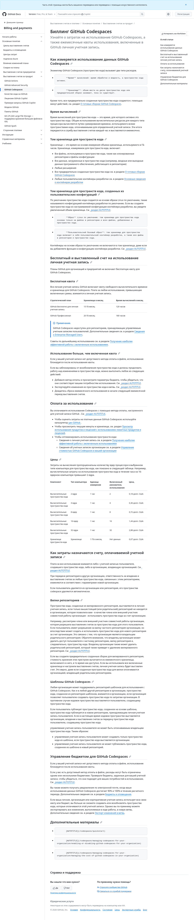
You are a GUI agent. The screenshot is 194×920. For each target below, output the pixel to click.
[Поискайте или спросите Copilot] (100, 14)
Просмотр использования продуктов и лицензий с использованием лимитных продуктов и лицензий (98, 430)
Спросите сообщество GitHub (112, 887)
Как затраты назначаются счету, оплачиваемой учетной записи (97, 554)
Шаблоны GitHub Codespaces (72, 682)
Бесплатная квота (64, 281)
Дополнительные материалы (76, 822)
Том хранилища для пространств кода (78, 139)
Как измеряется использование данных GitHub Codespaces (89, 61)
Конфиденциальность (90, 909)
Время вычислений (65, 112)
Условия (74, 909)
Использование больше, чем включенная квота (85, 353)
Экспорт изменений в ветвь (109, 812)
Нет (67, 888)
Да (55, 888)
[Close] (186, 4)
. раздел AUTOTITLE (100, 210)
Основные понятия (91, 23)
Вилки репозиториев (66, 600)
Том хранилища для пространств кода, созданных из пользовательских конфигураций (87, 192)
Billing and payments (18, 28)
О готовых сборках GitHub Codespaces (101, 103)
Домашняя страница (13, 22)
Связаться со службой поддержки (114, 891)
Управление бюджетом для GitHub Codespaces (90, 756)
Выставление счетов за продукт (118, 23)
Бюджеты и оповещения (118, 794)
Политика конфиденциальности (63, 893)
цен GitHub (74, 422)
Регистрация (183, 14)
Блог (145, 909)
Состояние (108, 909)
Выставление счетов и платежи (64, 23)
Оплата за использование (73, 403)
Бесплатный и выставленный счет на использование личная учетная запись (94, 260)
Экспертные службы (131, 909)
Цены (55, 459)
